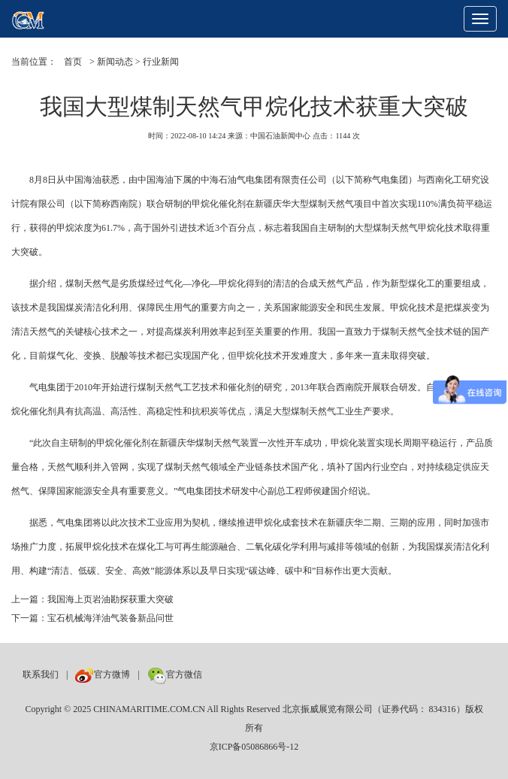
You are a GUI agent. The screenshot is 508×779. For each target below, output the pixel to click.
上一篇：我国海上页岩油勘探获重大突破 (92, 599)
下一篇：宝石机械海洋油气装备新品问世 (92, 618)
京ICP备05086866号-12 (254, 746)
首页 (73, 61)
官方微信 (174, 674)
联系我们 (41, 674)
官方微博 (102, 674)
